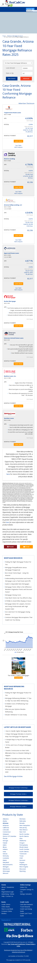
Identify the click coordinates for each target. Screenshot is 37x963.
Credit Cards (24, 902)
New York (22, 832)
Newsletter (10, 887)
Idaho (5, 845)
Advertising (5, 894)
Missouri (5, 873)
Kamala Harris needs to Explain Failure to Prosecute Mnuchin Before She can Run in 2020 (18, 769)
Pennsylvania (23, 845)
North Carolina (24, 834)
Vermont (22, 860)
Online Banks (5, 907)
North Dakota (24, 836)
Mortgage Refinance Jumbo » (18, 806)
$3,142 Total (29, 128)
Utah (21, 858)
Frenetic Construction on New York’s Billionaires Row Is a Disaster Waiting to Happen (18, 753)
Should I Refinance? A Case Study (16, 715)
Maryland (6, 862)
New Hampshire (24, 825)
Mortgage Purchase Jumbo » (18, 794)
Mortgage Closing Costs (13, 595)
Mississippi (6, 871)
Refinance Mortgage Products (15, 36)
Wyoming (22, 871)
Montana (22, 819)
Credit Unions (5, 904)
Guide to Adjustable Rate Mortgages (17, 584)
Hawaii (5, 843)
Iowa (4, 851)
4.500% (31, 124)
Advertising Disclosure (18, 952)
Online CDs (23, 887)
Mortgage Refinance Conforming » (18, 800)
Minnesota (6, 869)
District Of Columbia (9, 836)
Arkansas (6, 825)
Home (4, 36)
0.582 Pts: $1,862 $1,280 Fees (28, 131)
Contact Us (9, 896)
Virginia (21, 862)
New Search (11, 78)
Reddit (10, 547)
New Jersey (23, 828)
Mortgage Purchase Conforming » (18, 787)
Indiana (5, 849)
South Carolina (24, 849)
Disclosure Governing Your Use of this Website (18, 950)
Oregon (21, 843)
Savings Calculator (26, 894)
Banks (3, 902)
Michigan (6, 867)
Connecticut (7, 832)
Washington (23, 864)
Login (12, 892)
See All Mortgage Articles (13, 776)
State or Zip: (10, 73)
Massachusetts (8, 864)
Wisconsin (22, 869)
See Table (18, 145)
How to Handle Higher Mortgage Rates (18, 731)
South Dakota (24, 851)
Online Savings (25, 885)
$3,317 (30, 136)
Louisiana (6, 858)
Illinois (5, 847)
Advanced (26, 78)
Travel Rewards (25, 907)
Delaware (6, 834)
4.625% (31, 170)
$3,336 (30, 182)
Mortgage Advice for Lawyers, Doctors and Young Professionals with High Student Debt (17, 606)
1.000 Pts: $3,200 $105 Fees (28, 225)
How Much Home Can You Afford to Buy (18, 598)
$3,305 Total (29, 222)
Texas (21, 856)
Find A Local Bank (7, 909)
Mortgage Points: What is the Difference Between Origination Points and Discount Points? (18, 589)
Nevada (21, 823)
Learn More (18, 141)
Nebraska (22, 821)
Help (3, 896)
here (8, 474)
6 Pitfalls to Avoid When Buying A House (18, 601)
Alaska (5, 821)
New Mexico (23, 830)
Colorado (6, 830)
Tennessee (23, 854)
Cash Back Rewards (26, 904)
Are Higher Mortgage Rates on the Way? (19, 764)
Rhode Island (23, 847)
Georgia (5, 841)
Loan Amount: (10, 68)
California (6, 828)
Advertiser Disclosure (26, 103)
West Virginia (23, 867)
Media (12, 894)
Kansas (5, 854)
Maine (5, 860)
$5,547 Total (29, 271)
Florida (5, 838)
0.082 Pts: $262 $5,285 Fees (28, 273)
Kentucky (6, 856)
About (3, 887)
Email (26, 547)
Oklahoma (22, 841)
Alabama (5, 819)
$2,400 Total (29, 174)
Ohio (20, 838)
